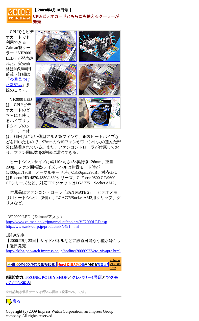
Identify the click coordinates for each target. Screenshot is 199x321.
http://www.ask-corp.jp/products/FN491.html (42, 226)
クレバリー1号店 (86, 277)
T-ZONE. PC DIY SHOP (46, 277)
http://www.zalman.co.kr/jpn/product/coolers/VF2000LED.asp (56, 222)
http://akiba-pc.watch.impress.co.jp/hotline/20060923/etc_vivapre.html (63, 251)
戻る (16, 301)
